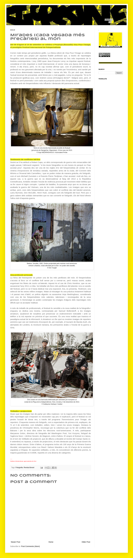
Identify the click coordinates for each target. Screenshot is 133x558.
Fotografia (19, 467)
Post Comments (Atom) (30, 546)
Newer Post (15, 542)
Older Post (86, 542)
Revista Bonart (29, 467)
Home (50, 542)
